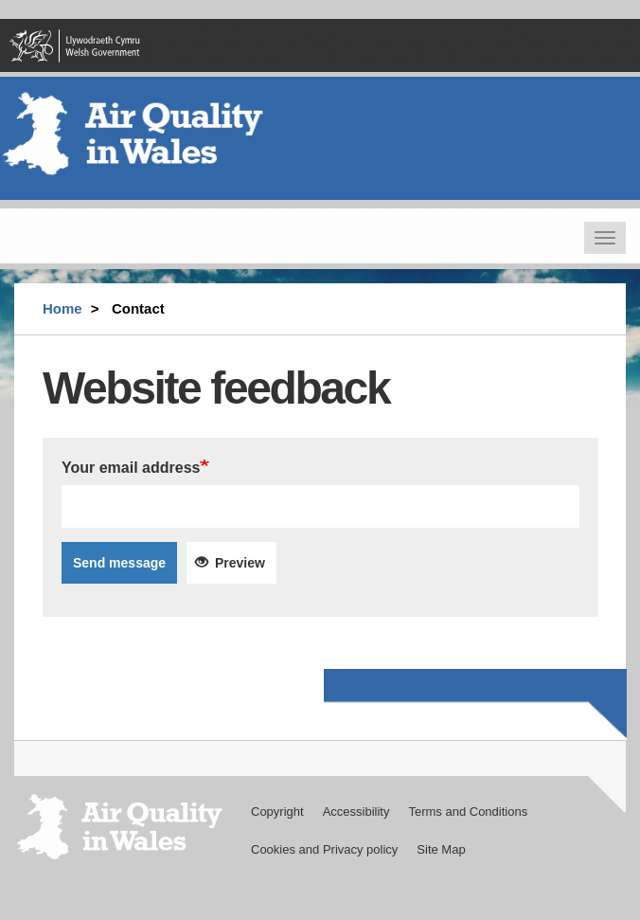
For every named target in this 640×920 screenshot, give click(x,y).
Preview (230, 562)
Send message (119, 562)
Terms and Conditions (467, 811)
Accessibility (356, 811)
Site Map (441, 849)
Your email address (131, 468)
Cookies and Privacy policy (324, 849)
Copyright (277, 811)
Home (62, 308)
